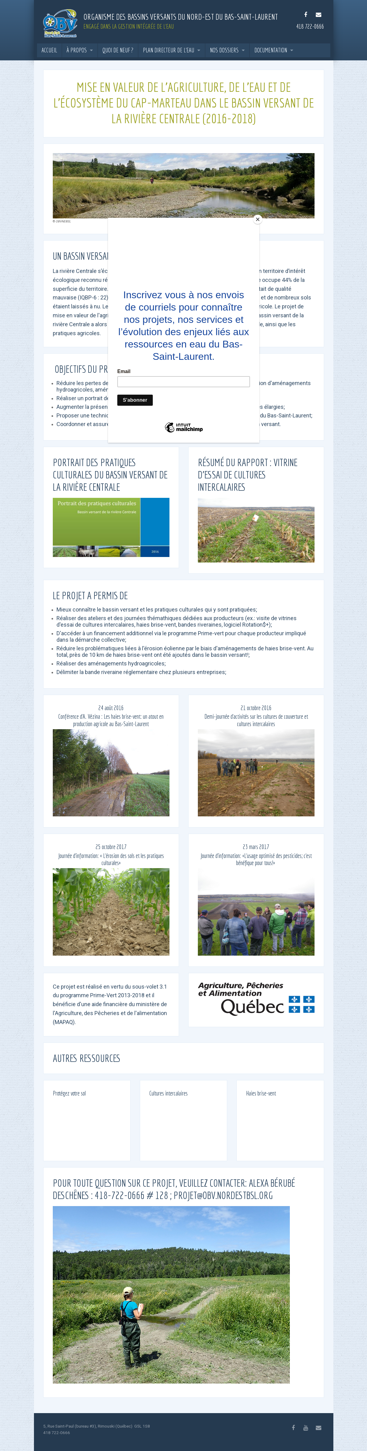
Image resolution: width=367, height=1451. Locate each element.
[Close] (257, 219)
